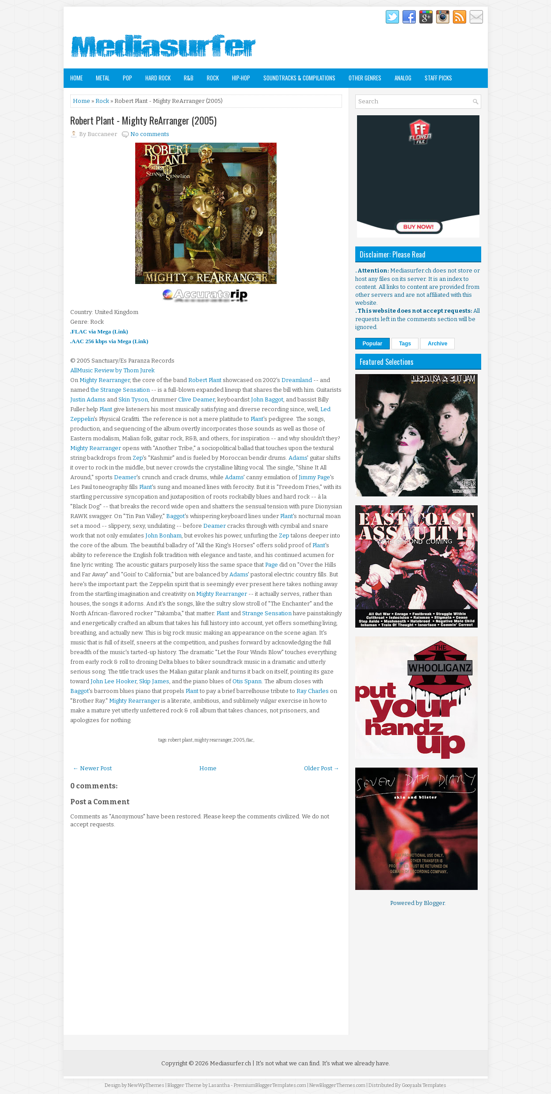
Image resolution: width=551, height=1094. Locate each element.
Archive (437, 344)
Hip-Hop (241, 77)
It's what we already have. (356, 1063)
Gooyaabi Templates (424, 1085)
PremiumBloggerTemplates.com (270, 1085)
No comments (149, 134)
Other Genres (365, 77)
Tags (405, 344)
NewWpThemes (146, 1085)
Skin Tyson (133, 399)
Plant (105, 409)
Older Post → (321, 768)
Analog (403, 77)
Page (271, 564)
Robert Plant (204, 380)
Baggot (175, 516)
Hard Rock (158, 77)
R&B (189, 77)
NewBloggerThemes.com (337, 1085)
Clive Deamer (196, 399)
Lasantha (219, 1085)
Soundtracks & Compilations (299, 77)
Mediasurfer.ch (230, 1063)
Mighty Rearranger (105, 380)
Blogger (434, 903)
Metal (103, 77)
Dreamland (296, 380)
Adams (298, 457)
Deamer (125, 477)
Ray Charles (312, 691)
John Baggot (267, 399)
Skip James (154, 681)
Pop (127, 77)
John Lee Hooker (114, 681)
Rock (213, 77)
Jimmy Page (314, 477)
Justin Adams (88, 399)
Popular (373, 344)
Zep (138, 457)
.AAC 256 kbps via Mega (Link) (109, 341)
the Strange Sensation (120, 389)
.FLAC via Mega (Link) (99, 331)
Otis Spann (247, 681)
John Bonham (163, 535)
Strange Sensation (267, 613)
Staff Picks (438, 77)
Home (76, 77)
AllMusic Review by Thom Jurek (112, 370)
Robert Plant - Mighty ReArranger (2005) (143, 120)
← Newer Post (92, 768)
